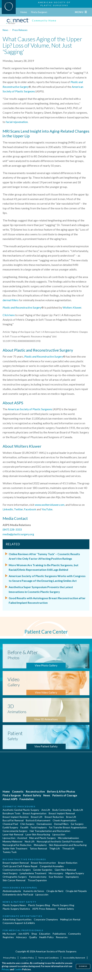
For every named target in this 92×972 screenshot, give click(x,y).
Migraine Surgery (74, 873)
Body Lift (78, 809)
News (5, 30)
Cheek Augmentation (64, 820)
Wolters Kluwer (72, 307)
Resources (62, 937)
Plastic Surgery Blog (39, 905)
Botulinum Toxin (11, 813)
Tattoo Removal (38, 848)
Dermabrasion (44, 823)
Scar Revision (56, 876)
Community (74, 933)
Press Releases (19, 30)
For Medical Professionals (23, 930)
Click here (9, 315)
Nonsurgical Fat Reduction (17, 844)
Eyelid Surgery (10, 827)
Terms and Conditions (48, 957)
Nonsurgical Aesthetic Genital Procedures (60, 841)
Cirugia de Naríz (54, 890)
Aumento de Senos (33, 890)
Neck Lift (30, 841)
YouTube (47, 509)
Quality (33, 937)
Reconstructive (35, 791)
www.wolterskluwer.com (49, 504)
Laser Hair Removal (13, 834)
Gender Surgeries (42, 869)
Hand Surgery (10, 873)
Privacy (6, 969)
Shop (34, 933)
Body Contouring (61, 809)
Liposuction (58, 834)
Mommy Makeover (13, 841)
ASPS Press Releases (44, 908)
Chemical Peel (10, 823)
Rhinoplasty (40, 844)
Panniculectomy (37, 876)
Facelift (24, 827)
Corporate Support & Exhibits (19, 922)
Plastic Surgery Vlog (63, 905)
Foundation (27, 799)
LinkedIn (8, 509)
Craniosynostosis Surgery (17, 869)
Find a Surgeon (39, 12)
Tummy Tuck (10, 851)
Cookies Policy (27, 957)
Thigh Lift (54, 848)
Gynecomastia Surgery (15, 830)
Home (23, 12)
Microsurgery (56, 873)
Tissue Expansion (37, 880)
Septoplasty (72, 876)
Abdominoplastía (12, 890)
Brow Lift (71, 816)
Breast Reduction (54, 816)
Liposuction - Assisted (15, 837)
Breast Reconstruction (43, 862)
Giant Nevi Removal (65, 869)
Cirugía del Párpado (76, 890)
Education (44, 933)
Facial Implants (39, 827)
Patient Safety (32, 795)
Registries (8, 937)
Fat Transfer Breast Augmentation (68, 827)
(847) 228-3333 (12, 529)
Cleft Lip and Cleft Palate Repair (20, 866)
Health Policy (46, 937)
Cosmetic (18, 791)
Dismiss (83, 966)
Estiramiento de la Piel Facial (18, 894)
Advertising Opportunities (17, 919)
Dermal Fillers (61, 823)
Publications (59, 933)
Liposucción (41, 894)
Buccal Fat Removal (13, 820)
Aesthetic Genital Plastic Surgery (21, 809)
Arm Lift (45, 809)
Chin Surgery (27, 823)
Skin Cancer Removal (14, 880)
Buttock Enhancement (38, 820)
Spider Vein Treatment (15, 848)
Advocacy (21, 937)
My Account (9, 933)
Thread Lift (68, 848)
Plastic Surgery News (14, 905)
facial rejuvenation (17, 121)
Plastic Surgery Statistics (16, 908)
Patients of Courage (64, 795)
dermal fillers (10, 300)
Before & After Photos (61, 791)
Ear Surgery (77, 823)
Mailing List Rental (70, 919)
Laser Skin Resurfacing (37, 834)
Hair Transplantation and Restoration (50, 830)
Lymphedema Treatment (33, 873)
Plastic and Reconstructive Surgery (22, 307)
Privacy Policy (9, 957)
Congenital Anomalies (52, 866)
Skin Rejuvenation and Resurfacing (68, 844)
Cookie (18, 969)
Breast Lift (36, 816)
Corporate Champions (46, 919)
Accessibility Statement (74, 957)
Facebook (30, 509)
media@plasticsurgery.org (18, 534)
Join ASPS (23, 933)
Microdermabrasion (68, 837)
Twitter (18, 509)
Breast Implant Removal (62, 813)
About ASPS (10, 799)
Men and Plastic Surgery (42, 837)
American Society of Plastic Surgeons (30, 409)
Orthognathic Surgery (15, 876)
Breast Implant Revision (16, 816)
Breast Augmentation (34, 813)
